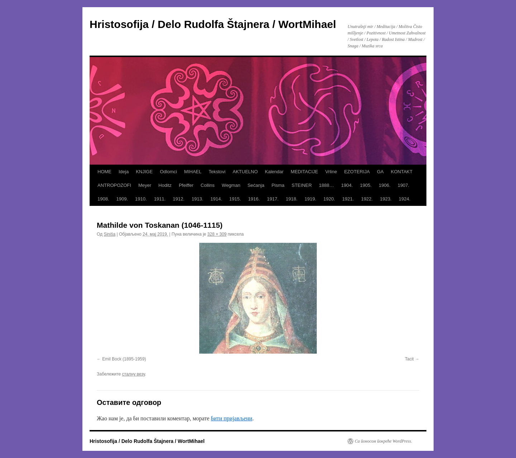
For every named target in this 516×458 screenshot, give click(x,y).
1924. (405, 199)
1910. (141, 199)
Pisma (278, 185)
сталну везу (133, 374)
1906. (385, 185)
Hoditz (165, 185)
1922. (367, 199)
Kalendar (274, 171)
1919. (310, 199)
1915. (235, 199)
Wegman (231, 185)
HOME (104, 171)
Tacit (409, 359)
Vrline (331, 171)
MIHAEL (192, 171)
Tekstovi (217, 171)
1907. (404, 185)
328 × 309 (217, 234)
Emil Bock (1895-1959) (124, 359)
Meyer (144, 185)
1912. (179, 199)
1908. (103, 199)
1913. (198, 199)
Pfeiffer (186, 185)
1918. (291, 199)
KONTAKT (401, 171)
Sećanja (256, 185)
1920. (329, 199)
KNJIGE (144, 171)
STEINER (302, 185)
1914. (216, 199)
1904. (347, 185)
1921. (348, 199)
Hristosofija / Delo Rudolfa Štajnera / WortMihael (213, 24)
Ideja (124, 171)
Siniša (109, 234)
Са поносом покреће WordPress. (383, 441)
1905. (366, 185)
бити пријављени (231, 418)
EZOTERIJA (357, 171)
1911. (160, 199)
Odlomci (168, 171)
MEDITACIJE (304, 171)
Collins (208, 185)
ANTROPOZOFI (114, 185)
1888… (326, 185)
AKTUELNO (245, 171)
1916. (254, 199)
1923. (386, 199)
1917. (273, 199)
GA (380, 171)
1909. (122, 199)
